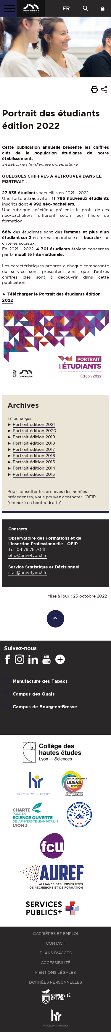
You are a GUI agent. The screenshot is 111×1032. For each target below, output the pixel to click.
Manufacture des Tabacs (40, 681)
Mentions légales (55, 972)
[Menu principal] (8, 8)
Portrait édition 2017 (34, 449)
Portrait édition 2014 (34, 468)
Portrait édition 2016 (34, 455)
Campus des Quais (34, 693)
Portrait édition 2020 (34, 430)
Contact (55, 943)
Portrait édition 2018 (34, 443)
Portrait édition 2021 (34, 424)
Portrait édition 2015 (34, 461)
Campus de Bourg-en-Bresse (45, 706)
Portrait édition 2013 (34, 474)
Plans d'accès (56, 953)
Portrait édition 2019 (34, 436)
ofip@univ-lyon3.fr (27, 555)
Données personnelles (55, 982)
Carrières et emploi (55, 933)
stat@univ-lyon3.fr (27, 572)
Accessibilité (55, 963)
